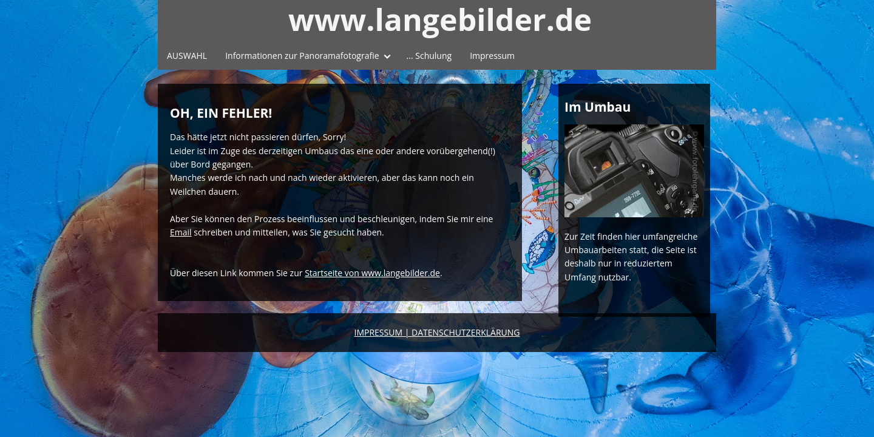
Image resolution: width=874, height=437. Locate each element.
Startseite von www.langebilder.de (372, 273)
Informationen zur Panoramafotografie (302, 55)
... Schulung (429, 55)
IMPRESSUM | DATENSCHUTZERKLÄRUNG (437, 332)
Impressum (492, 55)
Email (181, 232)
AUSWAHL (187, 55)
